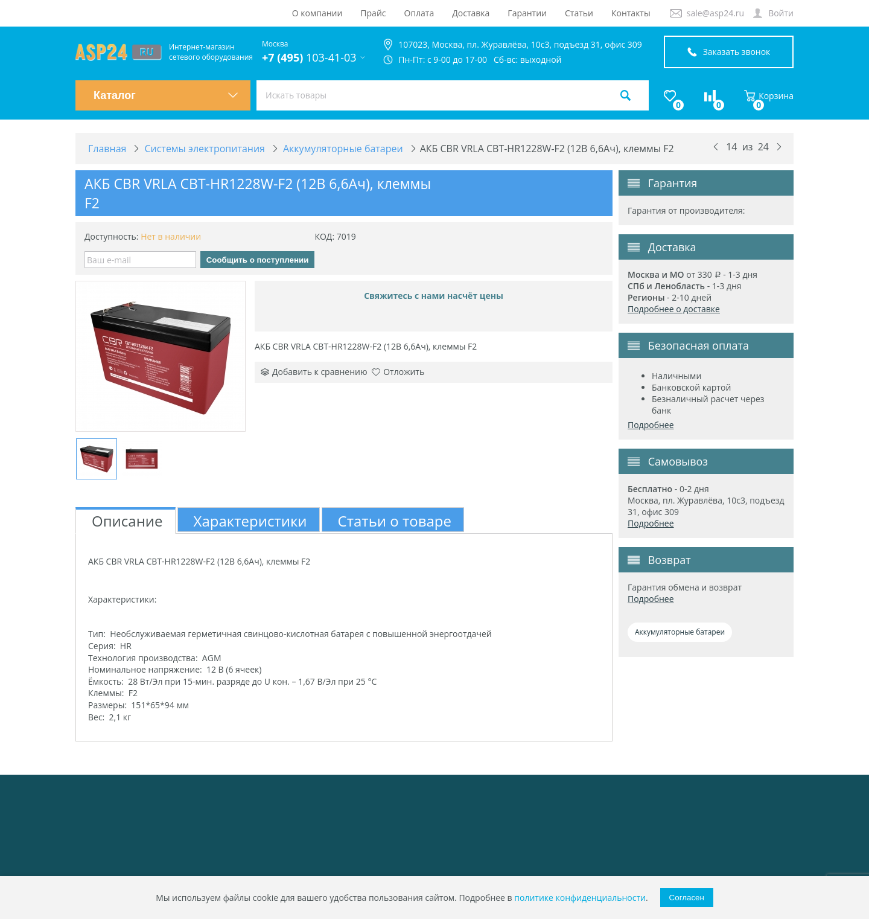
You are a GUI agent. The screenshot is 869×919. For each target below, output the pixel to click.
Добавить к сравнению (314, 371)
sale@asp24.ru (715, 13)
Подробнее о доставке (674, 309)
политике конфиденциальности (580, 897)
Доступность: (111, 236)
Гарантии (527, 13)
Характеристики (250, 521)
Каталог (166, 95)
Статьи (579, 13)
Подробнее (651, 425)
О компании (317, 13)
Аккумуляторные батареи (680, 632)
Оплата (419, 13)
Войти (781, 13)
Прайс (373, 13)
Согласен (686, 897)
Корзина (769, 95)
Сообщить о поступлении (257, 259)
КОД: (324, 236)
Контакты (631, 13)
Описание (127, 521)
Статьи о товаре (394, 521)
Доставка (470, 13)
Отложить (398, 371)
